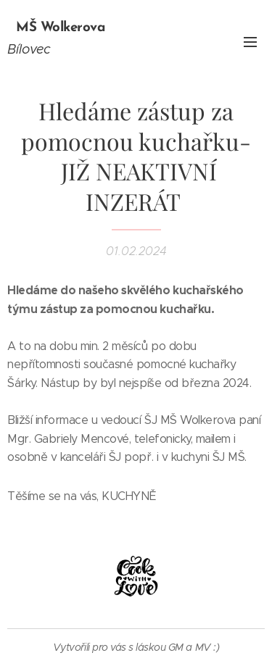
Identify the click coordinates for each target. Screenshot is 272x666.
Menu (250, 42)
